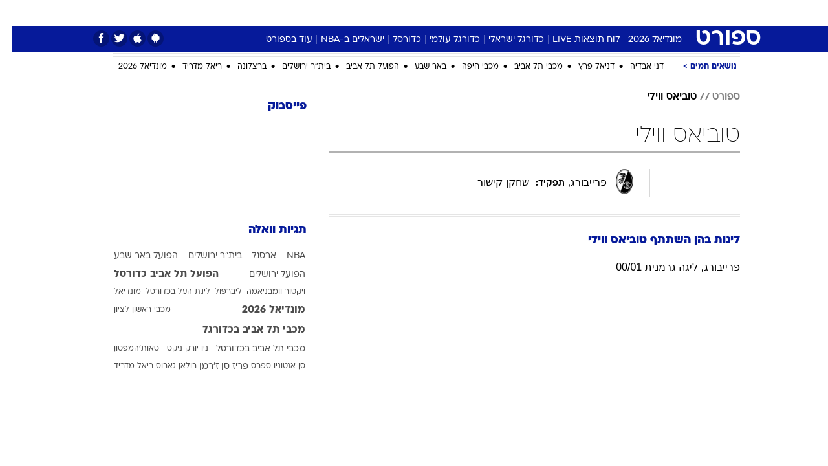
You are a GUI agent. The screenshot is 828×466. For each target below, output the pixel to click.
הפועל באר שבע (134, 256)
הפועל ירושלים (265, 275)
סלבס (491, 12)
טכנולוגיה (289, 12)
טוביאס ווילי (659, 97)
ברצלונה (239, 67)
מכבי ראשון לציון (130, 310)
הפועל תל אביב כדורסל (154, 274)
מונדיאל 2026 (643, 40)
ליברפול (216, 292)
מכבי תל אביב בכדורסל (248, 349)
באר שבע (418, 67)
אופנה (241, 12)
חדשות (667, 12)
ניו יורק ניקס (175, 349)
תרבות (532, 12)
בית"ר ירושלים (294, 67)
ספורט (624, 12)
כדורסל (394, 40)
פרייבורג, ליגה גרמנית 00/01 (666, 266)
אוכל (421, 12)
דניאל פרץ (584, 67)
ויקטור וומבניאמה (263, 292)
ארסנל (251, 256)
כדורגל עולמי (442, 40)
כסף (455, 12)
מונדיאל (578, 12)
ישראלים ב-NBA (340, 40)
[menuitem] (659, 13)
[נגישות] (18, 13)
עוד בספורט (277, 40)
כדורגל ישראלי (504, 40)
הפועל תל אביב (360, 67)
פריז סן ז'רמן (211, 366)
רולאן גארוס (164, 366)
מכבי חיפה (468, 67)
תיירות (337, 12)
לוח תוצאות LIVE (573, 40)
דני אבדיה (634, 67)
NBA (283, 256)
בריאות (382, 12)
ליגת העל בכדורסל (165, 292)
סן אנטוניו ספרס (266, 366)
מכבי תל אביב (526, 67)
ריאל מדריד (190, 67)
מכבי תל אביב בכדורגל (241, 330)
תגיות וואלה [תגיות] (265, 230)
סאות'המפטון (124, 349)
